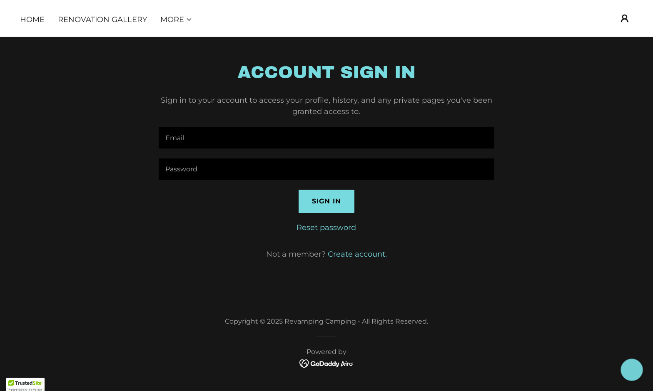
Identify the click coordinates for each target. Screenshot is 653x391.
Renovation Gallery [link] (102, 19)
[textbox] (326, 137)
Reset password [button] (326, 227)
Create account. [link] (357, 254)
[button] (176, 20)
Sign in (326, 201)
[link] (326, 363)
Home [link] (32, 19)
